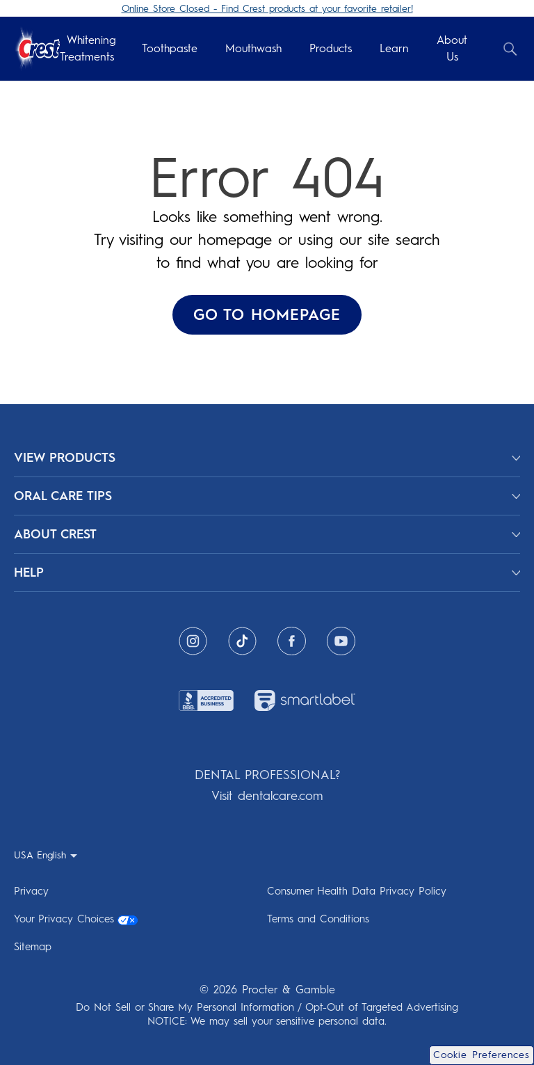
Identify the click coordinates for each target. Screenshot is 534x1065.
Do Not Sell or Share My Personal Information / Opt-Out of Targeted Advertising (267, 1007)
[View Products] (267, 458)
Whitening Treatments (88, 48)
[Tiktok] (242, 641)
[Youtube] (341, 641)
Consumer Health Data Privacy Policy (356, 891)
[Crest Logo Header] (37, 49)
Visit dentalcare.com (267, 795)
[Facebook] (291, 641)
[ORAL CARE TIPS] (267, 496)
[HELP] (267, 572)
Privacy (31, 891)
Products (330, 48)
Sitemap (32, 946)
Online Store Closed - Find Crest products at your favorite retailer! (267, 9)
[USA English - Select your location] (45, 855)
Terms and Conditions (318, 919)
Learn (394, 48)
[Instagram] (193, 641)
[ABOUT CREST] (267, 534)
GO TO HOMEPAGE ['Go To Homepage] (267, 314)
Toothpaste (169, 48)
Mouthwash (253, 48)
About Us (452, 48)
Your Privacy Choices (76, 919)
